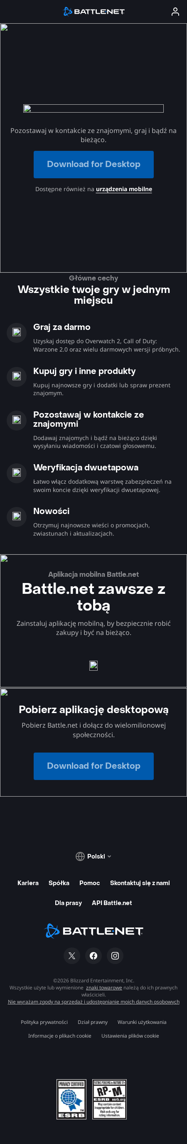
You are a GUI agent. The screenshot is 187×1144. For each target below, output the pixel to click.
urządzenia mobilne (124, 189)
